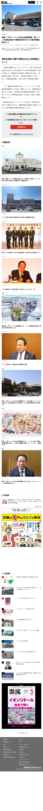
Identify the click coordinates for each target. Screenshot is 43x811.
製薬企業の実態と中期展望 (9, 752)
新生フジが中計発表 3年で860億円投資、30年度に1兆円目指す (19, 252)
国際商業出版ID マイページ (25, 764)
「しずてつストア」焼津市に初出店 (25, 609)
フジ (8, 45)
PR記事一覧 (38, 506)
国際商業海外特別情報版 (9, 757)
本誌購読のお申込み (24, 754)
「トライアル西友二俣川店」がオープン (26, 598)
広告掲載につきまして (24, 747)
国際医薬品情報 (7, 749)
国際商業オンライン (8, 742)
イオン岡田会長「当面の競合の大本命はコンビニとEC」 (17, 289)
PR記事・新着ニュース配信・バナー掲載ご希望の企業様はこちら (21, 510)
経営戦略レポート (7, 754)
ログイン (31, 2)
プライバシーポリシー (24, 759)
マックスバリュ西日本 (14, 45)
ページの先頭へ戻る (22, 733)
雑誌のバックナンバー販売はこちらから (22, 726)
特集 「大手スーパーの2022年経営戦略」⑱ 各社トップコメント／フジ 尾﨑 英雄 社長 (21, 482)
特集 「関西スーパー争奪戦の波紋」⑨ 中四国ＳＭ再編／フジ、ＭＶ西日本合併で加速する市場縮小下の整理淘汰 (21, 179)
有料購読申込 (21, 127)
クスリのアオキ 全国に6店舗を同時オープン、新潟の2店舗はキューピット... (28, 588)
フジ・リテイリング (24, 45)
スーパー (4, 45)
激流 (4, 744)
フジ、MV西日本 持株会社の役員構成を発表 (14, 364)
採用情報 (21, 749)
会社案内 (21, 752)
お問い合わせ (22, 757)
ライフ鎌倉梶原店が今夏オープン (24, 619)
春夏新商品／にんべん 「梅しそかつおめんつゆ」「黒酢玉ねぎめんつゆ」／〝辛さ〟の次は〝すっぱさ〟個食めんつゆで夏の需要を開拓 (24, 501)
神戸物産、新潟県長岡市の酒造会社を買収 (27, 577)
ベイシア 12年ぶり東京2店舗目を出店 (25, 651)
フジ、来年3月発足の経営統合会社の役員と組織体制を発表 (18, 217)
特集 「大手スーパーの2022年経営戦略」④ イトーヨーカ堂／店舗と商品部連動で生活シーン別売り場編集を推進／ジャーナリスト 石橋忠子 (21, 443)
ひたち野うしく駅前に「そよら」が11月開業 (27, 630)
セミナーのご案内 (23, 744)
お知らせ (21, 739)
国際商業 (5, 739)
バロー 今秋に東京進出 (22, 641)
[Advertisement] (21, 560)
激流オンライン (6, 48)
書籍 (20, 742)
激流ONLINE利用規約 (24, 762)
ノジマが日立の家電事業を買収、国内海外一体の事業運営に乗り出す (28, 673)
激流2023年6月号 (34, 45)
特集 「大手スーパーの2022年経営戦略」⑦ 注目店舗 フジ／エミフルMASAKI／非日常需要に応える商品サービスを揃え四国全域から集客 (21, 402)
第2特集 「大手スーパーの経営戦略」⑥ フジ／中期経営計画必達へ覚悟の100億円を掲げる (21, 326)
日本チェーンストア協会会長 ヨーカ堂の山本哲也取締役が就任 (28, 663)
